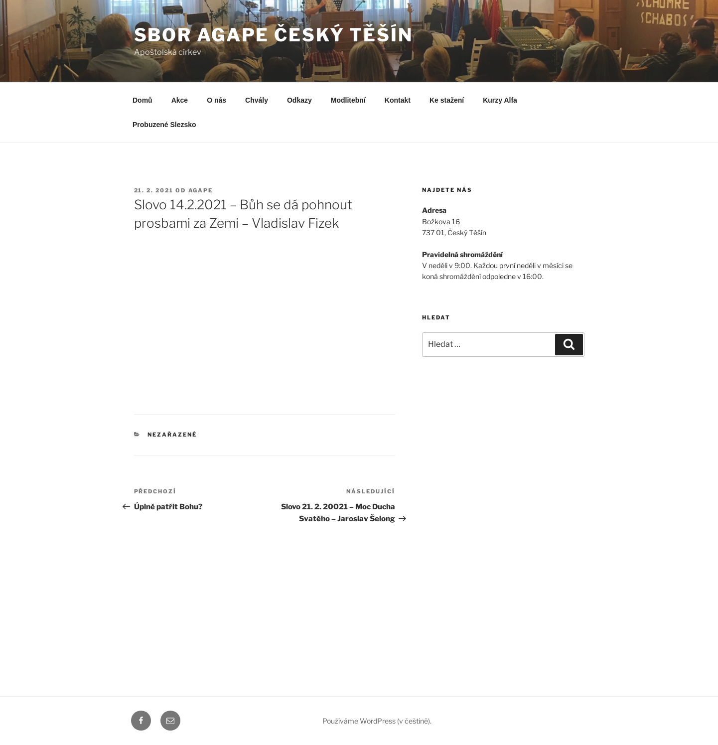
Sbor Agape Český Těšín (273, 35)
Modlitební (348, 100)
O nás (216, 100)
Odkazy (299, 100)
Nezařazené (172, 434)
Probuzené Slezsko (164, 125)
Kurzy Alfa (500, 100)
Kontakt (398, 100)
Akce (179, 100)
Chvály (256, 100)
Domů (142, 100)
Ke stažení (447, 100)
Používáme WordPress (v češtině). (376, 721)
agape (200, 190)
